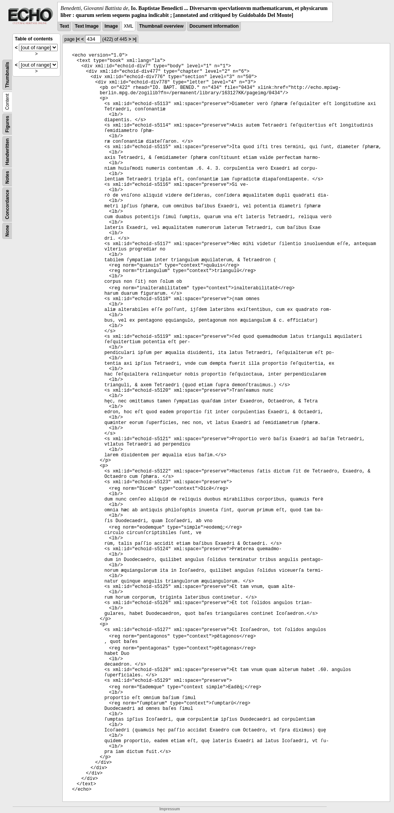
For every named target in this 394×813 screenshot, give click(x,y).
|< (78, 39)
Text (64, 26)
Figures (7, 124)
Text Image (86, 26)
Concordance (7, 204)
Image (111, 26)
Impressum (169, 809)
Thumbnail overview (161, 26)
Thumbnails (7, 75)
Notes (7, 177)
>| (134, 39)
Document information (214, 26)
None (7, 231)
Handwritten (7, 152)
